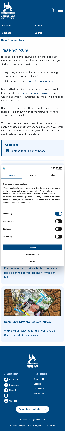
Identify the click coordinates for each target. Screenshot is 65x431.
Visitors (48, 25)
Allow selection (32, 254)
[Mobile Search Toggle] (52, 10)
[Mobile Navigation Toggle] (61, 10)
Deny (32, 261)
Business (16, 33)
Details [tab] (32, 175)
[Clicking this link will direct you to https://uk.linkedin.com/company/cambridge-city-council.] (10, 390)
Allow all (32, 247)
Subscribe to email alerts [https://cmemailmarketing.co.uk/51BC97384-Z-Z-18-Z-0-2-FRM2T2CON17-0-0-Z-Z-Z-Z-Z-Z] (32, 409)
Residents (16, 25)
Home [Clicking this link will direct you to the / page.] (4, 40)
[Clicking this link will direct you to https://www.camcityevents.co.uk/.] (39, 388)
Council (48, 33)
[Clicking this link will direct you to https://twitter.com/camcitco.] (7, 396)
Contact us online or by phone (28, 150)
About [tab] (53, 175)
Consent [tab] (11, 175)
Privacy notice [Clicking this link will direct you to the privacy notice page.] (37, 426)
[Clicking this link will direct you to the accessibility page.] (40, 379)
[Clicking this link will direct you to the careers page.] (37, 384)
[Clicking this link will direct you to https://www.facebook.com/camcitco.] (11, 380)
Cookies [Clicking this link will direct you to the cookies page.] (13, 426)
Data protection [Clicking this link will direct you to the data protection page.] (24, 426)
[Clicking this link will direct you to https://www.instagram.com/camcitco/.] (11, 385)
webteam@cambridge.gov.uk (31, 93)
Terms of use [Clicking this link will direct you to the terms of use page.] (49, 426)
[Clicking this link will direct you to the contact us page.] (39, 393)
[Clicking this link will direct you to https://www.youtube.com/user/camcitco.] (10, 401)
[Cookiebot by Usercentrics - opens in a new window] (51, 168)
